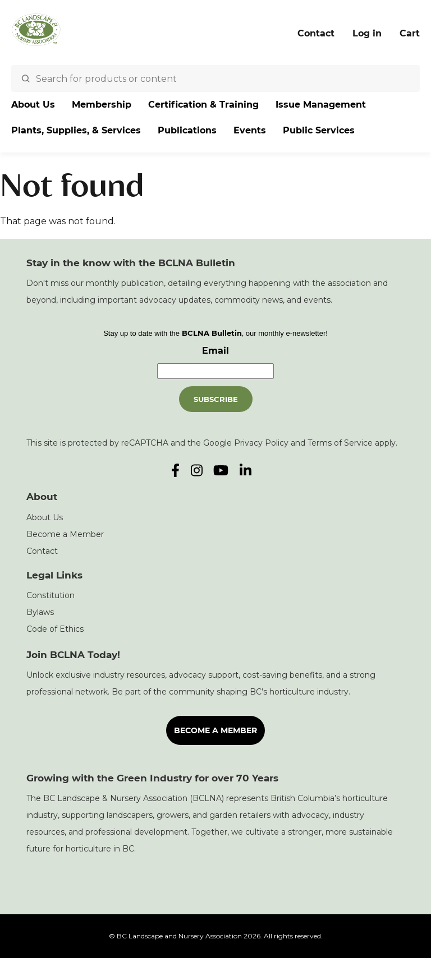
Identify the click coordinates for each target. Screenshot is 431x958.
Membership (101, 104)
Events (249, 130)
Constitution (50, 595)
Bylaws (40, 612)
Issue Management (321, 104)
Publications (187, 130)
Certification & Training (203, 104)
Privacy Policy (261, 443)
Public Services (319, 130)
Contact (315, 33)
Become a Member (65, 534)
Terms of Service (340, 443)
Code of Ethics (55, 629)
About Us (33, 104)
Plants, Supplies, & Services (76, 130)
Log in (367, 33)
